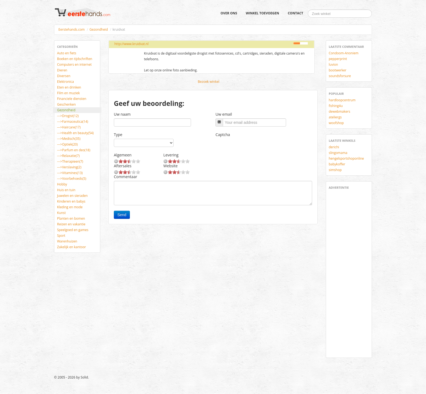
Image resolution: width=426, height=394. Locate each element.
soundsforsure (340, 76)
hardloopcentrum (342, 100)
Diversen (63, 76)
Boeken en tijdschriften (74, 58)
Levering (170, 154)
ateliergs (335, 117)
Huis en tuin (66, 190)
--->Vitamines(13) (70, 173)
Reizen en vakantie (71, 224)
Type (118, 134)
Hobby (62, 184)
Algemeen (122, 154)
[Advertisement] (345, 272)
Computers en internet (74, 64)
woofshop (336, 123)
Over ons (229, 13)
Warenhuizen (67, 241)
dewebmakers (339, 111)
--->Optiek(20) (67, 144)
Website (170, 165)
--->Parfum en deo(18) (73, 150)
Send (121, 215)
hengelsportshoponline (346, 158)
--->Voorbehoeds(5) (71, 178)
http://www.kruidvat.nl (131, 44)
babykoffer (337, 164)
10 (138, 161)
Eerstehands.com (71, 29)
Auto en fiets (66, 53)
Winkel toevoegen (262, 13)
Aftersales (122, 165)
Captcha (222, 134)
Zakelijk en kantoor (71, 247)
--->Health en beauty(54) (75, 133)
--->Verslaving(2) (69, 167)
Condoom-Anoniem (343, 53)
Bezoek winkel (208, 81)
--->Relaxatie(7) (68, 155)
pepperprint (338, 58)
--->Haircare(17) (69, 127)
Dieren (62, 70)
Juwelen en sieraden (72, 195)
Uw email (223, 114)
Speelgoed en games (72, 230)
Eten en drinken (69, 87)
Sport (61, 235)
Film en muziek (68, 93)
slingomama (338, 152)
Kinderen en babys (71, 201)
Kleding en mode (70, 207)
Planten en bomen (71, 218)
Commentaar (125, 176)
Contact (295, 13)
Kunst (61, 212)
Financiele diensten (71, 98)
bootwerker (337, 70)
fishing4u (336, 105)
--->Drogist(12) (68, 116)
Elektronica (65, 81)
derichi (334, 147)
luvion (333, 64)
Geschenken (66, 104)
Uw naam (122, 114)
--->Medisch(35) (68, 138)
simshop (335, 170)
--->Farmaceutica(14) (72, 121)
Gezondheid (98, 29)
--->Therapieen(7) (70, 161)
